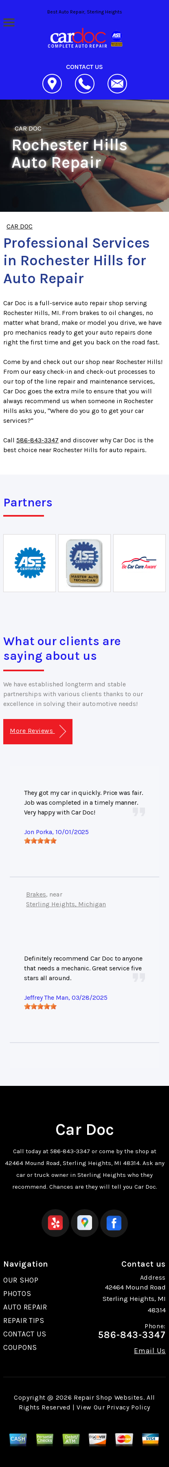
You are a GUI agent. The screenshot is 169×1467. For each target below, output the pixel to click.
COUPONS (20, 1347)
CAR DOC (28, 128)
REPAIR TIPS (23, 1320)
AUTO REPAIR (25, 1307)
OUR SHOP (21, 1280)
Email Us (150, 1350)
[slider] (40, 840)
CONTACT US (24, 1333)
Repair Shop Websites (108, 1397)
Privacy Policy (128, 1407)
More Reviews (38, 731)
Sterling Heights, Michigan (66, 904)
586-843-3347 (37, 440)
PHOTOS (17, 1293)
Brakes (36, 894)
